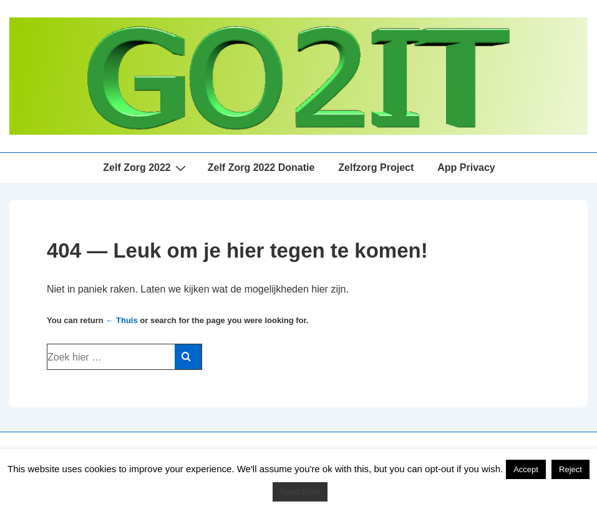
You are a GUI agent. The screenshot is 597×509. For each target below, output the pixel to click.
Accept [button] (525, 469)
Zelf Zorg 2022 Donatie (261, 167)
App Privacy (466, 167)
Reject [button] (570, 469)
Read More (300, 492)
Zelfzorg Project (376, 167)
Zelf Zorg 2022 (145, 168)
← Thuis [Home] (121, 320)
